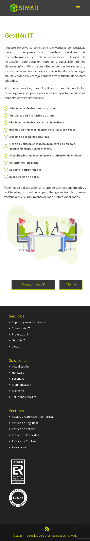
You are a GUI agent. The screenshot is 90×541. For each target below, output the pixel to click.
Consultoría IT (21, 328)
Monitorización (21, 385)
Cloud (70, 284)
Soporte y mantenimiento (28, 322)
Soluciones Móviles (24, 397)
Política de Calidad (23, 429)
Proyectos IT (33, 284)
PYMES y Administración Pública (32, 417)
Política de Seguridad (25, 423)
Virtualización (20, 366)
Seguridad (18, 378)
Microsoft (18, 391)
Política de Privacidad (25, 435)
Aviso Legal (19, 447)
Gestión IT (18, 340)
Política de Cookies (24, 441)
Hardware (18, 372)
